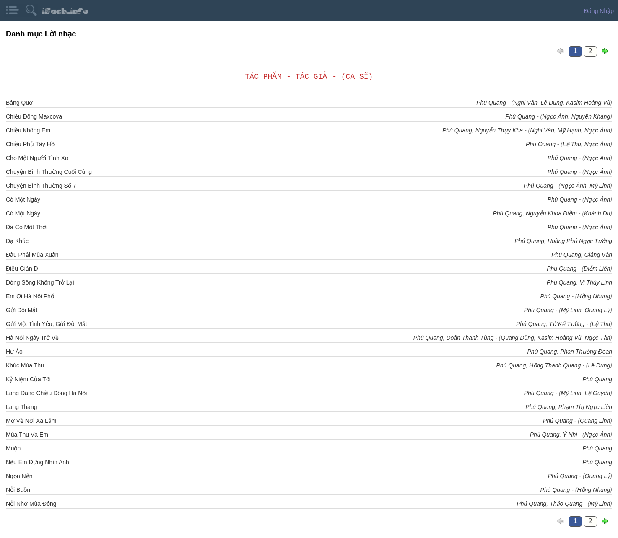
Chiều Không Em (28, 130)
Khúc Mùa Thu (25, 365)
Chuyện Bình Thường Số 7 (41, 185)
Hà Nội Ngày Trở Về (32, 337)
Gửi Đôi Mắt (21, 310)
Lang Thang (21, 407)
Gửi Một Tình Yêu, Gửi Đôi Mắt (46, 324)
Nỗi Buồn (18, 489)
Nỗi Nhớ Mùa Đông (31, 503)
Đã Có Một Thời (26, 227)
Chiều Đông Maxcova (34, 116)
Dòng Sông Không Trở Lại (40, 282)
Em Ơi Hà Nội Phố (30, 296)
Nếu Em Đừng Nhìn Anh (37, 462)
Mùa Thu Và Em (27, 434)
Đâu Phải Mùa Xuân (32, 254)
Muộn (13, 448)
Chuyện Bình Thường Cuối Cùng (49, 171)
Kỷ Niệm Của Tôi (28, 379)
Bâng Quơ (19, 102)
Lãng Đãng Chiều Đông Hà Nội (46, 393)
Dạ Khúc (17, 241)
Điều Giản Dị (23, 268)
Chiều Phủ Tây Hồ (30, 144)
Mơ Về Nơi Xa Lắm (31, 420)
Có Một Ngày (23, 199)
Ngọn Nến (19, 476)
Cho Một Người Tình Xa (37, 158)
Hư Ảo (14, 351)
